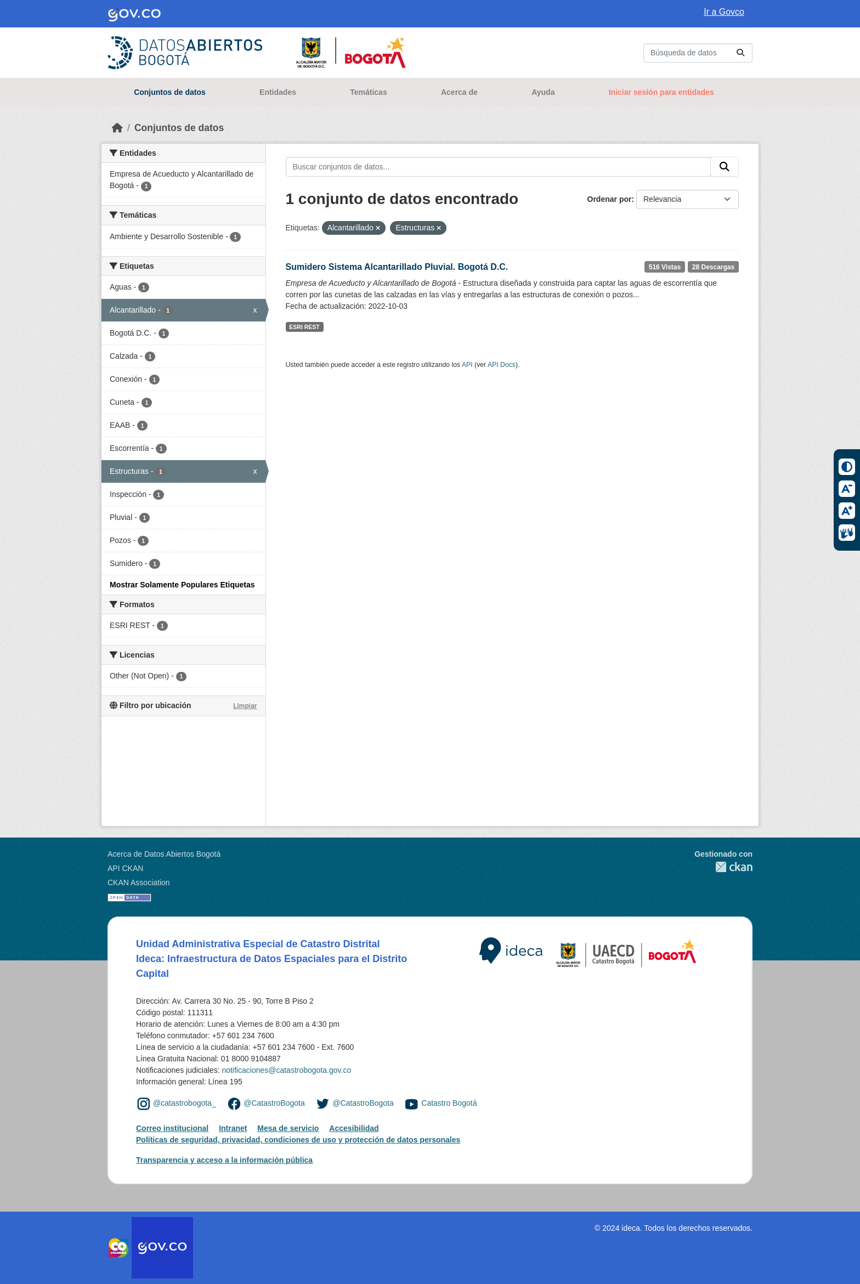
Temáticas (368, 92)
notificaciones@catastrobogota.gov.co (286, 1070)
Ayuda (543, 92)
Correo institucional (172, 1128)
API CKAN (125, 868)
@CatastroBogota (274, 1103)
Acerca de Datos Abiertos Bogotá (164, 854)
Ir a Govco (724, 11)
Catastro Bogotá (449, 1103)
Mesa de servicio (288, 1128)
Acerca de (459, 92)
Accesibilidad (353, 1128)
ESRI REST (304, 327)
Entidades (277, 92)
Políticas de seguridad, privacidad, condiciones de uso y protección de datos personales (298, 1139)
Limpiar (245, 706)
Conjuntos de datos (170, 92)
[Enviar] (740, 53)
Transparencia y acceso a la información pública (224, 1160)
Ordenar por (609, 199)
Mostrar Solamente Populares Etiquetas (182, 584)
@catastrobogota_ (184, 1103)
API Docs (502, 365)
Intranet (233, 1128)
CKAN (723, 867)
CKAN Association (139, 882)
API (467, 365)
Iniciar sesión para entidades (661, 92)
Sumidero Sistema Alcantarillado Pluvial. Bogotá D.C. (397, 266)
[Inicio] (117, 127)
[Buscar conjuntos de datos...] (697, 53)
